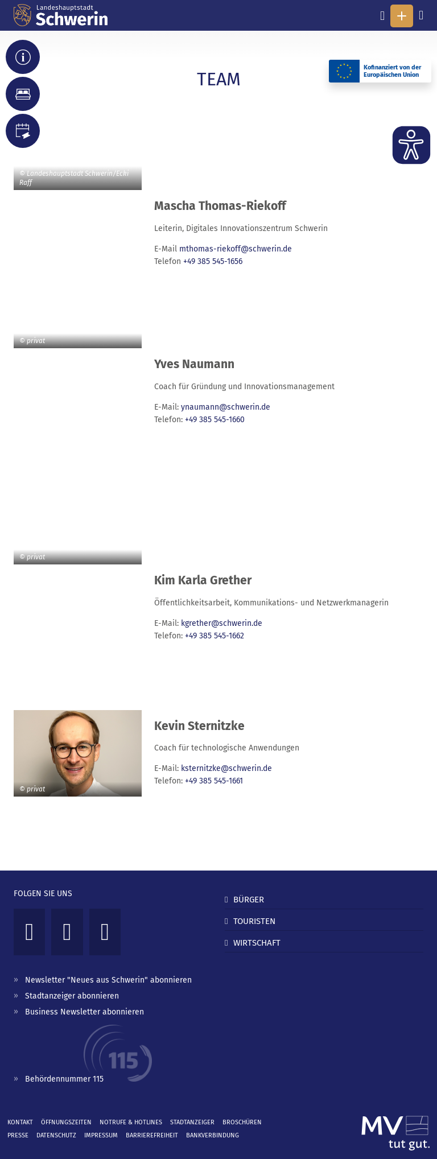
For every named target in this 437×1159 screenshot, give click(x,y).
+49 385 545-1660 (215, 419)
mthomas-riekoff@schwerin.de (235, 249)
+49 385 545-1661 (214, 781)
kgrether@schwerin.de (221, 623)
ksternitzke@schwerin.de (226, 768)
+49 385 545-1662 (214, 636)
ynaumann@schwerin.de (225, 407)
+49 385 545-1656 (212, 261)
